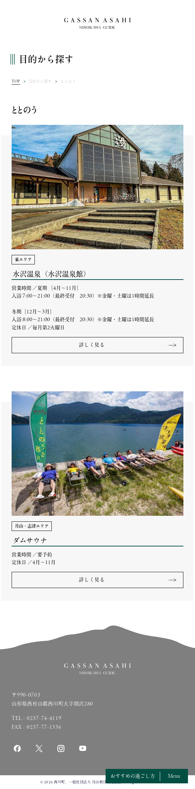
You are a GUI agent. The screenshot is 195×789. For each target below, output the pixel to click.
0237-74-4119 (44, 717)
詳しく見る (92, 344)
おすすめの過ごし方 (133, 775)
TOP (16, 81)
